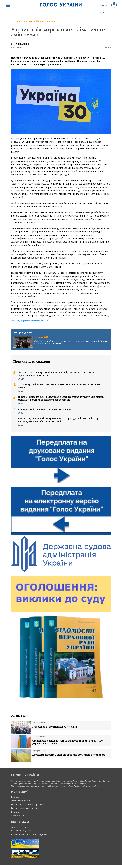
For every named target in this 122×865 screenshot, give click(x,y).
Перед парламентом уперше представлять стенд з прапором (68, 754)
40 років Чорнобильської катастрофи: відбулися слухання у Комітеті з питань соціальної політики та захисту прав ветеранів (61, 398)
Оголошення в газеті (21, 800)
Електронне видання (21, 830)
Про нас (15, 796)
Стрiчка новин (18, 815)
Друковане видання (20, 826)
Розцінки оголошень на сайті (24, 808)
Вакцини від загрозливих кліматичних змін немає (58, 31)
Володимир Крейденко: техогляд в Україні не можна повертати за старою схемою (59, 386)
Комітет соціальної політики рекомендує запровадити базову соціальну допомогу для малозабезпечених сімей (58, 420)
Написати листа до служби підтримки (29, 834)
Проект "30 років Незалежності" (34, 21)
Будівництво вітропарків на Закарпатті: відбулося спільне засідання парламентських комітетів (56, 374)
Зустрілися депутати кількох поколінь (54, 726)
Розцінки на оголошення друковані (28, 804)
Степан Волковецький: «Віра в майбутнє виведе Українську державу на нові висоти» (67, 742)
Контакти (15, 812)
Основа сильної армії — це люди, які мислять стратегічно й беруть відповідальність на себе (70, 342)
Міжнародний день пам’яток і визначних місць (44, 409)
